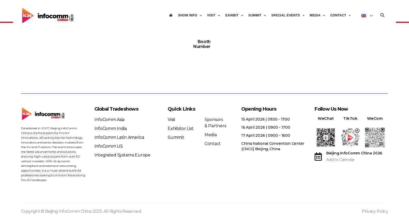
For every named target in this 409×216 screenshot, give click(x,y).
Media (317, 15)
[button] (382, 15)
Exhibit (234, 15)
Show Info (190, 15)
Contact (340, 15)
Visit (213, 15)
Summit (257, 15)
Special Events (288, 15)
